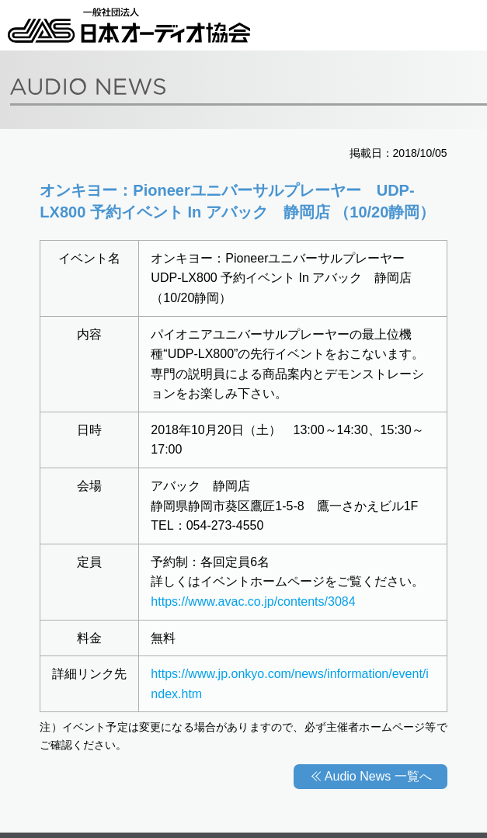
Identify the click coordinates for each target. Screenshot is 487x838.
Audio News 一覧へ (378, 776)
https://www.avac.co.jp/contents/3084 (253, 601)
